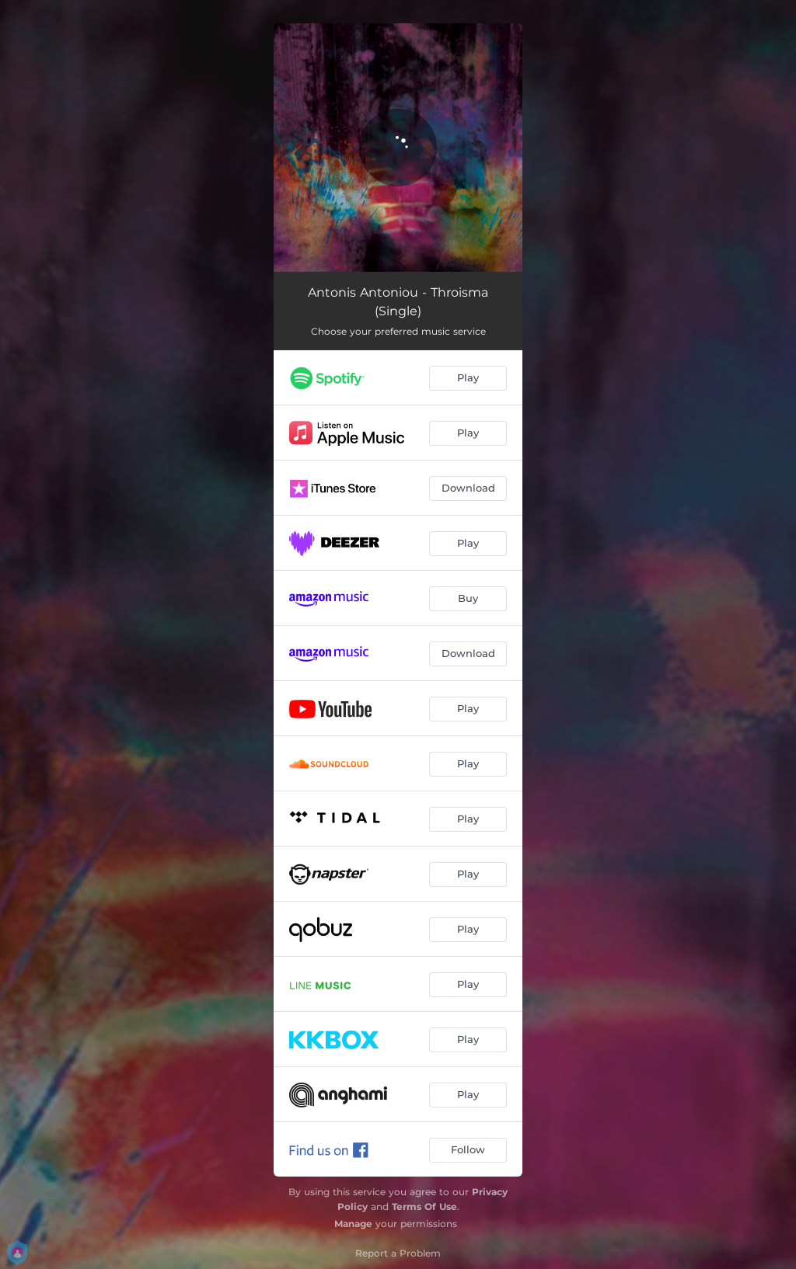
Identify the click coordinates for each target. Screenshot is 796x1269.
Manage (353, 1223)
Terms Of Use (424, 1206)
